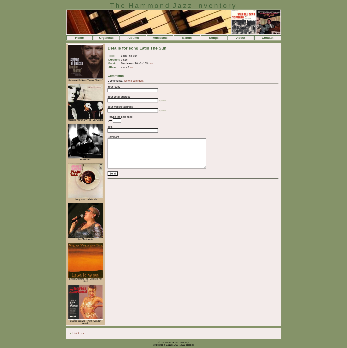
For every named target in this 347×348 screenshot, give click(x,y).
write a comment (133, 80)
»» (151, 63)
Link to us (78, 333)
